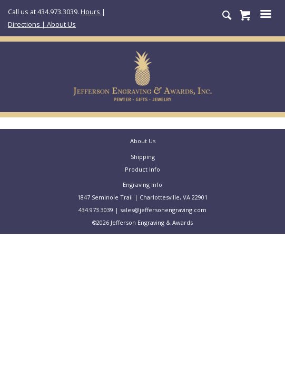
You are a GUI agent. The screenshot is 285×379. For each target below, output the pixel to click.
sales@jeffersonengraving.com (163, 210)
